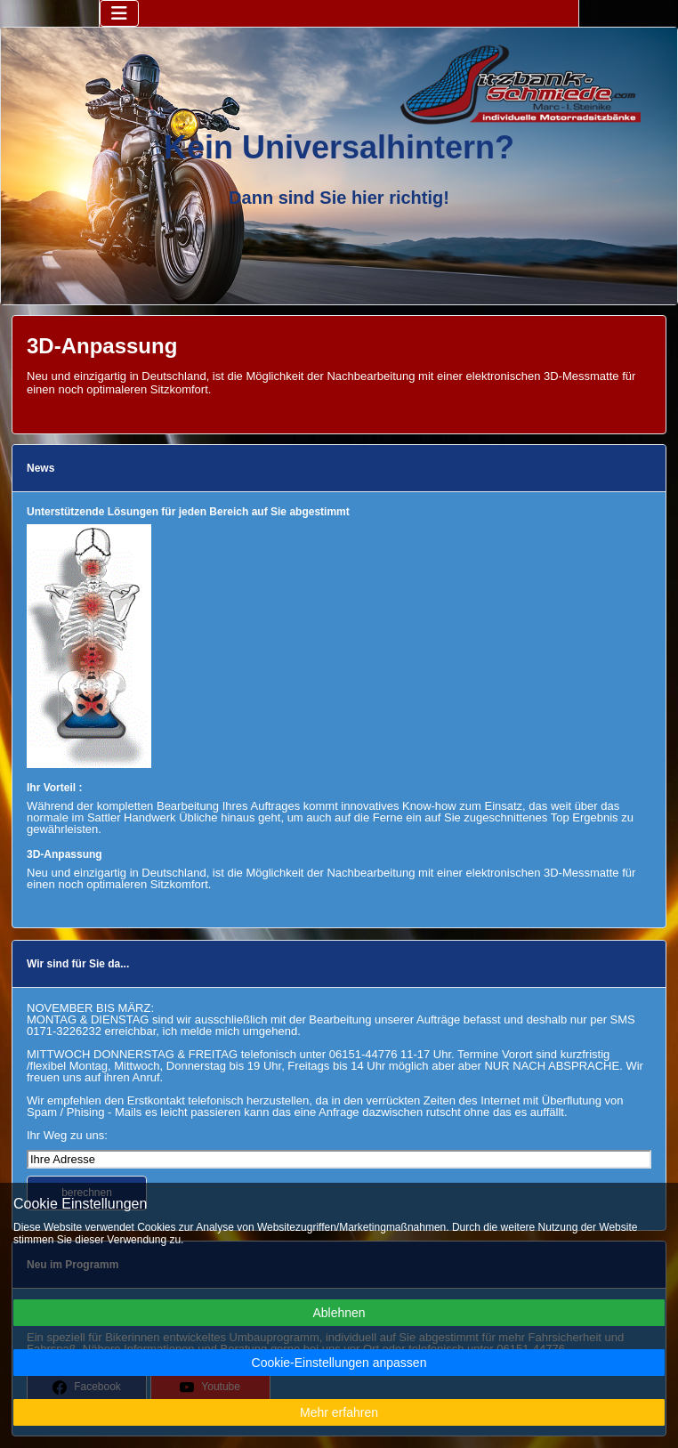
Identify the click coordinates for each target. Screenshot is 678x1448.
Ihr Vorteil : (54, 787)
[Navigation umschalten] (119, 13)
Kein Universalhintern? (339, 147)
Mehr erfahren (339, 1412)
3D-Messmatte (581, 376)
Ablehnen (338, 1313)
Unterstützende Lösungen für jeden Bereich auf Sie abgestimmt (188, 512)
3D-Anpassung (64, 854)
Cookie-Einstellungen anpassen (339, 1362)
